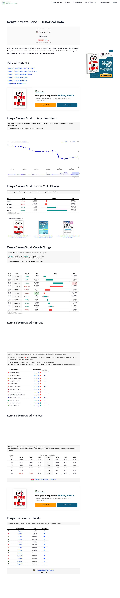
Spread (67, 2)
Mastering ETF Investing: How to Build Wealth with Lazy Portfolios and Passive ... (19, 236)
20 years (19, 561)
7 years (20, 547)
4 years (20, 539)
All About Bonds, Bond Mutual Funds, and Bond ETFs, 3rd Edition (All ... (68, 236)
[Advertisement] (60, 11)
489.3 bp (37, 397)
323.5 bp (37, 400)
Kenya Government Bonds (17, 83)
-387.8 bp (37, 403)
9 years (20, 553)
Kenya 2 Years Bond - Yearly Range (20, 74)
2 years (20, 533)
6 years (20, 544)
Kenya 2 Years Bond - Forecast (45, 480)
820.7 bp (37, 372)
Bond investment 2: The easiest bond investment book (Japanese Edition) (43, 236)
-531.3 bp (37, 405)
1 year (20, 531)
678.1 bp (37, 378)
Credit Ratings (77, 2)
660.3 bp (37, 386)
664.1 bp (37, 381)
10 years (19, 555)
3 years (20, 536)
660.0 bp (37, 389)
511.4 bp (37, 394)
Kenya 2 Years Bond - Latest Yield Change (22, 71)
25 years (19, 564)
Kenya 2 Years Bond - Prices (17, 80)
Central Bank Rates (91, 2)
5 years (20, 542)
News (115, 2)
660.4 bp (37, 383)
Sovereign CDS (105, 2)
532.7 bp (37, 392)
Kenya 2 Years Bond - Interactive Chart (21, 68)
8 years (20, 550)
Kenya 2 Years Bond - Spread (18, 77)
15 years (19, 558)
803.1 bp (37, 375)
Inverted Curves (57, 2)
